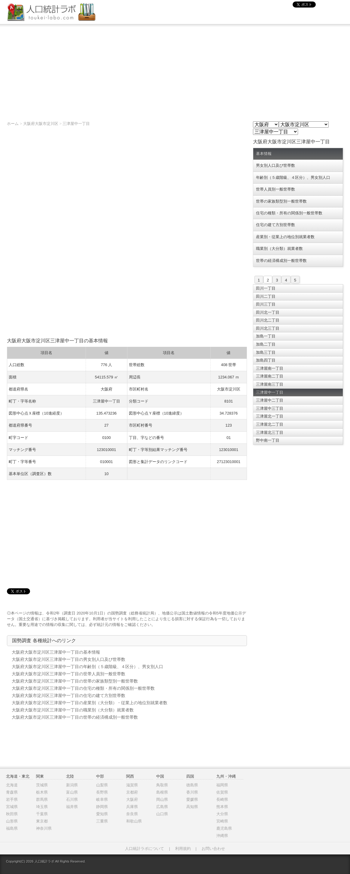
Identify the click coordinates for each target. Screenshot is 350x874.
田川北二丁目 (267, 320)
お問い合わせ (213, 848)
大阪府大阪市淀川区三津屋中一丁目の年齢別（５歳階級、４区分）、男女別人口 (87, 666)
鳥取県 (162, 785)
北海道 (12, 785)
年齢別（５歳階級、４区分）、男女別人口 (293, 177)
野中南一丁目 (267, 440)
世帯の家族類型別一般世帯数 (281, 201)
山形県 (12, 821)
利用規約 (183, 848)
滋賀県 (132, 785)
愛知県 (102, 814)
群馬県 (42, 799)
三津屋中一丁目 (76, 123)
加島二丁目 (265, 344)
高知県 (192, 806)
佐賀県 (222, 792)
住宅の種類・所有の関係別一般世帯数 (289, 213)
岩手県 (12, 799)
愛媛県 (192, 799)
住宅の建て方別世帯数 (275, 224)
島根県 (162, 792)
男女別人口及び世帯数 (275, 165)
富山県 (72, 792)
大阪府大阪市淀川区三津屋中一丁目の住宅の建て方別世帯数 (68, 695)
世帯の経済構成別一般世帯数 (281, 260)
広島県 (162, 806)
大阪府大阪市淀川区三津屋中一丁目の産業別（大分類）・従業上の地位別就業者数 (89, 702)
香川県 (192, 792)
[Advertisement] (175, 69)
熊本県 (222, 806)
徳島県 (192, 785)
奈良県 (132, 814)
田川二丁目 (265, 296)
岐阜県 (102, 799)
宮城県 (12, 806)
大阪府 (132, 799)
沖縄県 (222, 835)
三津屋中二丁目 (269, 400)
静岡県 (102, 806)
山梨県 (102, 785)
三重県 (102, 821)
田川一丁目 (265, 288)
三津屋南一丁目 (269, 368)
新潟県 (72, 785)
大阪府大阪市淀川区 (40, 123)
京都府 (132, 792)
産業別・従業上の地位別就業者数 (285, 237)
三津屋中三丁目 (269, 408)
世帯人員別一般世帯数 (275, 189)
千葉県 (42, 814)
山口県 (162, 814)
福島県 (12, 828)
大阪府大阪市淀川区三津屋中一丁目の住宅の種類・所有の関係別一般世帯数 (83, 688)
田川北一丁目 (267, 312)
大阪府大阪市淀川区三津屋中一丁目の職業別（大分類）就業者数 (73, 710)
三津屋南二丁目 (269, 376)
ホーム (13, 123)
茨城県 (42, 785)
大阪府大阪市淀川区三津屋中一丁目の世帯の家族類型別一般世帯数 (75, 681)
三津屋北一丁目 (269, 416)
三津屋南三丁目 (269, 384)
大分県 (222, 814)
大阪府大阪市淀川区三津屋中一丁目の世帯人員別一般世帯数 (68, 673)
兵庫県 (132, 806)
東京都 (42, 821)
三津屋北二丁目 (269, 424)
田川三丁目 (265, 304)
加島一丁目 (265, 336)
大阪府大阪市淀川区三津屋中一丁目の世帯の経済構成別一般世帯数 (75, 717)
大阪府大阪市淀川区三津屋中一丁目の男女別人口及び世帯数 (68, 659)
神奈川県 (44, 828)
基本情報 (264, 153)
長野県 (102, 792)
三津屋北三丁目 (269, 432)
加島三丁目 (265, 352)
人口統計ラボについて (144, 848)
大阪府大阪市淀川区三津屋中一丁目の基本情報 (56, 652)
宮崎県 (222, 821)
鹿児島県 (224, 828)
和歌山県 (134, 821)
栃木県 (42, 792)
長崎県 (222, 799)
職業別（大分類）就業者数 (279, 248)
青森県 (12, 792)
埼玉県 (42, 806)
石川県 (72, 799)
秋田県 (12, 814)
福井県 (72, 806)
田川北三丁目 (267, 328)
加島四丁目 (265, 360)
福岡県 (222, 785)
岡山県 (162, 799)
